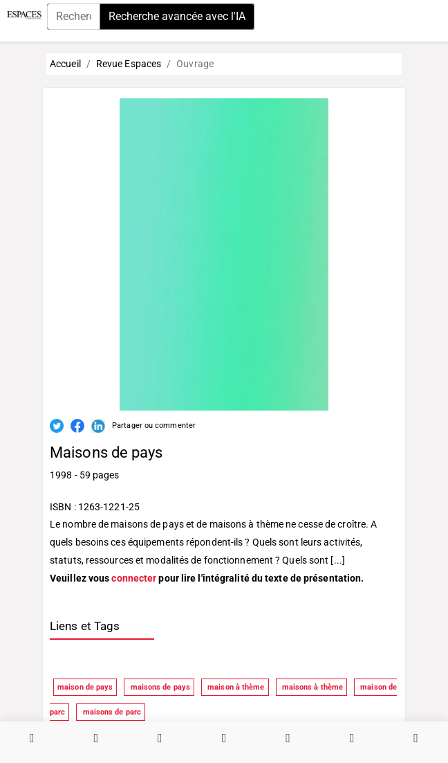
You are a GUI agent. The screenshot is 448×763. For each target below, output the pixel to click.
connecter (133, 578)
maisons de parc (110, 712)
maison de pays (85, 687)
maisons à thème (312, 687)
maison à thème (235, 687)
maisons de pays (159, 687)
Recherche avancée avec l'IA (177, 16)
